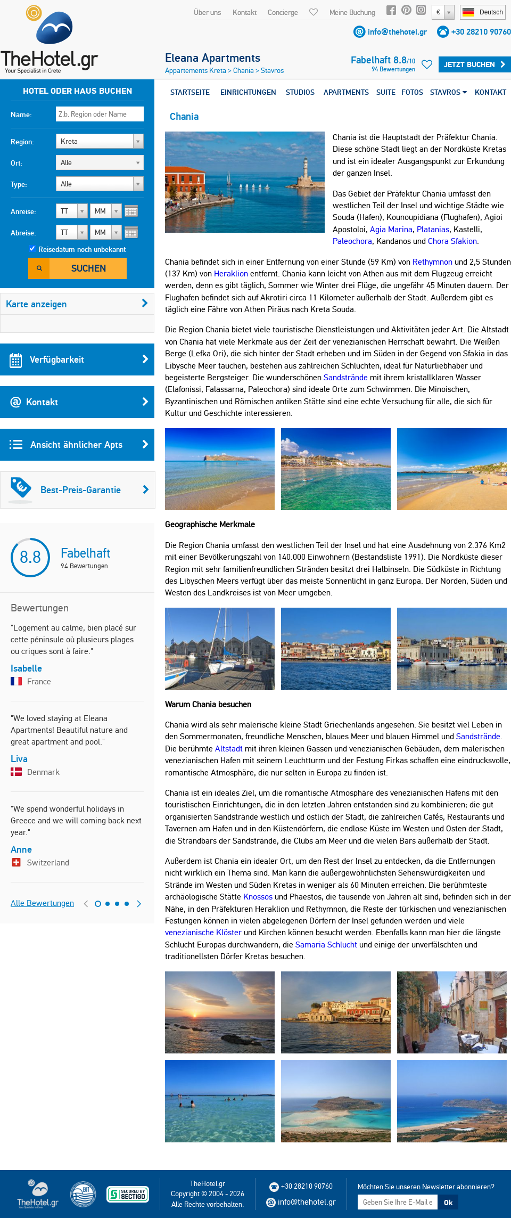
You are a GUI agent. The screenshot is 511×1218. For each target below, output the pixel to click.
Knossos (258, 897)
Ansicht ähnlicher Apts (79, 445)
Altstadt (229, 748)
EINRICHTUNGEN (248, 92)
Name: (21, 114)
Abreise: (23, 233)
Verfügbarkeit (79, 359)
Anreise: (23, 211)
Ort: (16, 163)
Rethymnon (432, 262)
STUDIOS (300, 92)
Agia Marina (391, 229)
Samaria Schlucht (326, 944)
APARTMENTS (346, 92)
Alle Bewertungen (42, 903)
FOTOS (412, 92)
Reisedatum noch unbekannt (82, 249)
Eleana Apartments (212, 57)
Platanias (433, 229)
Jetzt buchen (475, 64)
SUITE (385, 92)
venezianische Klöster (203, 932)
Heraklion (231, 273)
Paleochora (352, 241)
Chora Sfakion (452, 241)
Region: (22, 141)
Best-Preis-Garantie (79, 490)
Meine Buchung (352, 12)
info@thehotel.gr (397, 31)
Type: (19, 184)
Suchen (88, 268)
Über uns (207, 12)
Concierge (283, 12)
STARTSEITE (190, 92)
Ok (448, 1202)
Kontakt (245, 12)
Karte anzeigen (77, 303)
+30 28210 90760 (481, 31)
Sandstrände (346, 377)
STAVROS (448, 92)
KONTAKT (490, 92)
